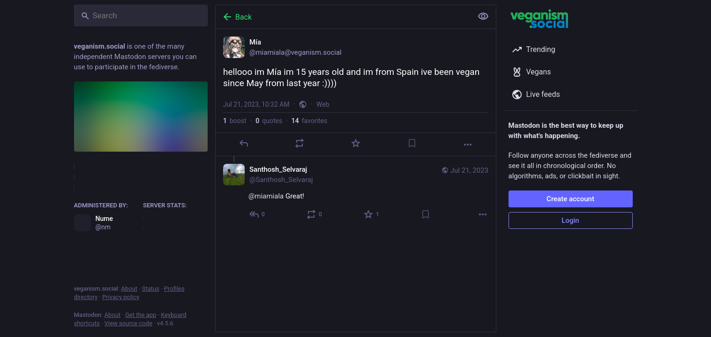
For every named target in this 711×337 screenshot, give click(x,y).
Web (322, 104)
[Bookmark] (411, 143)
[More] (467, 144)
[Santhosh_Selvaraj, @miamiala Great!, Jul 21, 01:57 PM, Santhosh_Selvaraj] (356, 193)
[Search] (141, 15)
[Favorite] (355, 143)
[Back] (343, 17)
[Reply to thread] (257, 214)
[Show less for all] (483, 16)
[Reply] (243, 143)
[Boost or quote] (299, 143)
